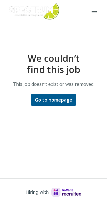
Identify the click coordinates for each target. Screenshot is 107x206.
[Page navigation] (94, 11)
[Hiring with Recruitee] (53, 192)
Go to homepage (53, 100)
